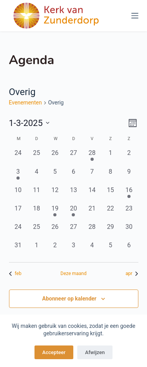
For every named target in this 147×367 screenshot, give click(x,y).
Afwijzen (95, 352)
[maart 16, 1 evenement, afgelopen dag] (129, 194)
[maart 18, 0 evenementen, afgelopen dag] (36, 213)
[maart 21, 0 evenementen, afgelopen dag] (92, 213)
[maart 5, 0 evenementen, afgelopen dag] (55, 176)
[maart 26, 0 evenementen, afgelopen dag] (55, 231)
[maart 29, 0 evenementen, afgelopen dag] (110, 231)
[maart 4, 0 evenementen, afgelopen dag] (36, 176)
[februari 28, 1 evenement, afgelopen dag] (92, 157)
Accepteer (53, 352)
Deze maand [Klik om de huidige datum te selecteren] (73, 273)
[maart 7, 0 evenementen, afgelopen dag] (92, 176)
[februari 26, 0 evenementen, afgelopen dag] (55, 157)
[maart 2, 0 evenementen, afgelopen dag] (129, 157)
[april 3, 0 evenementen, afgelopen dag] (73, 250)
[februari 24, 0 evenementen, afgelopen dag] (18, 157)
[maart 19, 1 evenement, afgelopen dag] (55, 213)
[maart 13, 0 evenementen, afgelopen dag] (73, 194)
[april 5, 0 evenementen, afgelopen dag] (110, 250)
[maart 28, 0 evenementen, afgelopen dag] (92, 231)
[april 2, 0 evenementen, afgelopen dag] (55, 250)
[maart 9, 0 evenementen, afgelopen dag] (129, 176)
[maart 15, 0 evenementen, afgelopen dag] (110, 194)
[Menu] (134, 15)
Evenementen (25, 102)
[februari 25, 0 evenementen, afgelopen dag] (36, 157)
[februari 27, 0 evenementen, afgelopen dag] (73, 157)
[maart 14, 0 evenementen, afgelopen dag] (92, 194)
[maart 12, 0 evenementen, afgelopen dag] (55, 194)
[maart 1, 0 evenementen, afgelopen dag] (110, 157)
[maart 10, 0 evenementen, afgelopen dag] (18, 194)
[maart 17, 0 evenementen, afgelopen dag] (18, 213)
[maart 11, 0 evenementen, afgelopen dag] (36, 194)
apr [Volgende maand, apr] (131, 273)
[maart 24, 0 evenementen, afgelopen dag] (18, 231)
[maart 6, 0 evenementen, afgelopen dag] (73, 176)
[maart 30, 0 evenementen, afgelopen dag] (129, 231)
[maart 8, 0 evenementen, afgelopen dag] (110, 176)
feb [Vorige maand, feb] (15, 273)
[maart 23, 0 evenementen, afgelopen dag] (129, 213)
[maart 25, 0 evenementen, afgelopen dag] (36, 231)
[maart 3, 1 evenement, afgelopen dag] (18, 176)
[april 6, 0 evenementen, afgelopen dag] (129, 250)
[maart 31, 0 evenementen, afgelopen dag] (18, 250)
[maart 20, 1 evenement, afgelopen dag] (73, 213)
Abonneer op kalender (69, 298)
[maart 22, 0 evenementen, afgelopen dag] (110, 213)
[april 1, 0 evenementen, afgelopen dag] (36, 250)
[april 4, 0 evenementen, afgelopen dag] (92, 250)
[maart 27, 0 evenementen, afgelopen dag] (73, 231)
